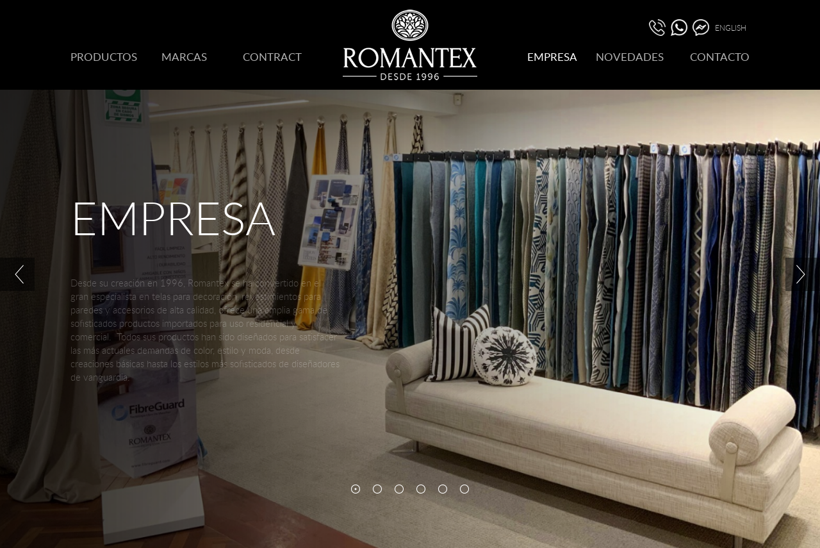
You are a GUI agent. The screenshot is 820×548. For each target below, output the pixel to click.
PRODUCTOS (103, 56)
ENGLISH (730, 27)
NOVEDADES (630, 56)
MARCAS (184, 56)
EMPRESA (552, 56)
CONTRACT (272, 56)
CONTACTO (720, 56)
